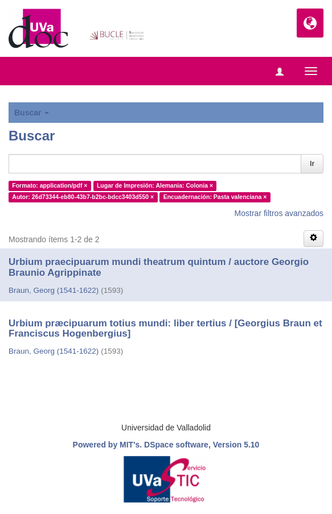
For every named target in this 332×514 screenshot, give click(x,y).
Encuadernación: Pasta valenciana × (215, 196)
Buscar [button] (31, 112)
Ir (312, 163)
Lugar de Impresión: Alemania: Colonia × (155, 185)
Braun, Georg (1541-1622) (54, 290)
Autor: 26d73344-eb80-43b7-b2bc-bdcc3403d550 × (83, 196)
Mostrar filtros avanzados (279, 213)
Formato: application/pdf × (49, 185)
